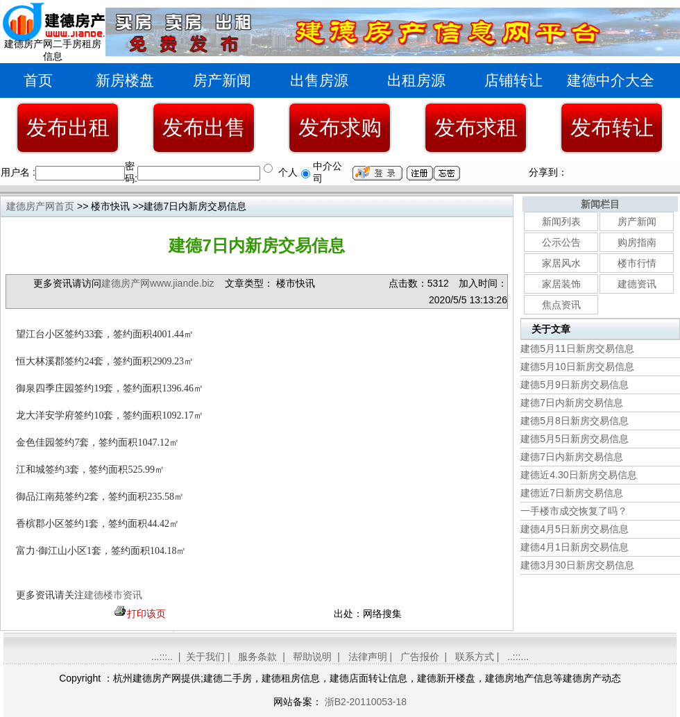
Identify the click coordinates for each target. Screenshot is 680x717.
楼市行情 (637, 263)
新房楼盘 (125, 80)
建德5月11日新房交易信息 (577, 348)
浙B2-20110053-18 (364, 701)
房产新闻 (222, 80)
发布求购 (340, 127)
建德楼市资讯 (113, 595)
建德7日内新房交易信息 (571, 402)
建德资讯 (637, 283)
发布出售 (204, 127)
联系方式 (474, 656)
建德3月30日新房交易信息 (577, 565)
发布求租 (476, 127)
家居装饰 (561, 283)
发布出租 (68, 127)
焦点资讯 (561, 304)
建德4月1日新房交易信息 (574, 546)
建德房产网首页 (40, 206)
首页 (38, 80)
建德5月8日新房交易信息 (574, 420)
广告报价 (419, 656)
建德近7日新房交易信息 (571, 492)
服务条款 (257, 656)
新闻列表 (561, 221)
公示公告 (561, 242)
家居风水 (561, 263)
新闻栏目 (600, 204)
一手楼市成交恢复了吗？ (573, 510)
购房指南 (637, 242)
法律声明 (367, 656)
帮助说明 (312, 656)
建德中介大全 (610, 80)
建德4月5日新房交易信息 (574, 528)
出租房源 (416, 80)
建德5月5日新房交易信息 (574, 438)
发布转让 (612, 127)
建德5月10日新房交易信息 (577, 366)
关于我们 (205, 656)
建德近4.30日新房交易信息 (578, 474)
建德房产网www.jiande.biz (157, 283)
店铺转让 (513, 80)
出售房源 (319, 80)
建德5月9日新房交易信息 (574, 384)
